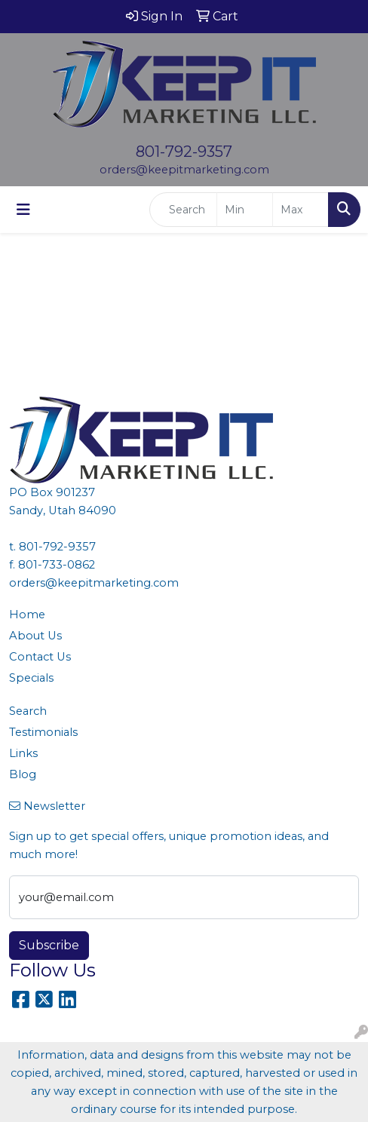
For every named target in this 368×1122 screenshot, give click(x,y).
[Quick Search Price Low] (244, 209)
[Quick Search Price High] (300, 209)
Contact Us (40, 657)
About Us (35, 635)
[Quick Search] (183, 209)
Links (23, 753)
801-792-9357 (184, 152)
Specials (31, 678)
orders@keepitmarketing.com (184, 169)
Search (28, 711)
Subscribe (49, 945)
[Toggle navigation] (23, 209)
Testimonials (43, 732)
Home (27, 614)
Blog (22, 774)
